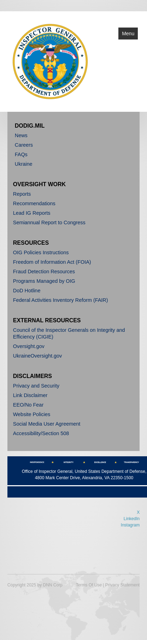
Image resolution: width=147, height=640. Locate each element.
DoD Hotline (27, 290)
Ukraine (24, 164)
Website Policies (31, 414)
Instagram (130, 525)
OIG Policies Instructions (41, 252)
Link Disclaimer (30, 395)
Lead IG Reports (32, 213)
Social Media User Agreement (46, 424)
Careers (24, 145)
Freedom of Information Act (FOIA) (52, 262)
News (21, 135)
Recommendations (34, 203)
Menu (128, 33)
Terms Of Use (89, 585)
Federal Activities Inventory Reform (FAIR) (60, 300)
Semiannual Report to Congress (49, 222)
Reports (22, 194)
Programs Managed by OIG (44, 281)
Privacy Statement (122, 585)
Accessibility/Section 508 (41, 433)
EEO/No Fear (28, 405)
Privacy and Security (36, 386)
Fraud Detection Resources (44, 271)
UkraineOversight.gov (37, 356)
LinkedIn (132, 518)
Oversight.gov (29, 346)
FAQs (21, 154)
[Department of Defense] (50, 61)
